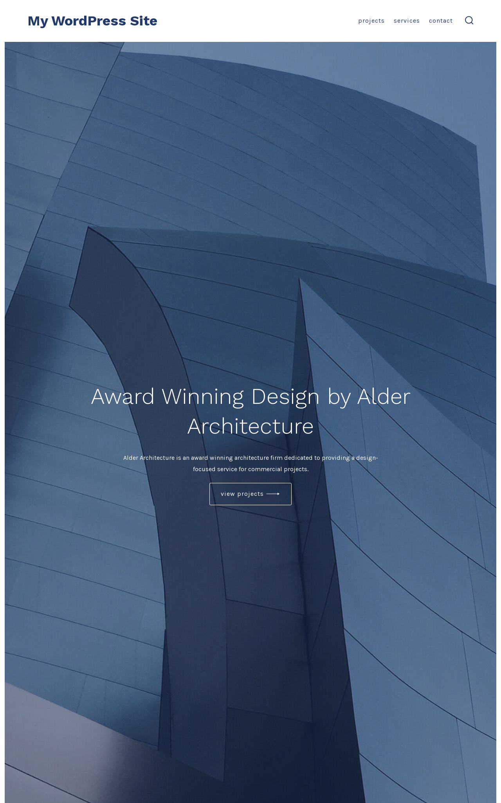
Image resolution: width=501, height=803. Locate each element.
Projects (371, 20)
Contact (441, 20)
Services (407, 20)
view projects (242, 493)
